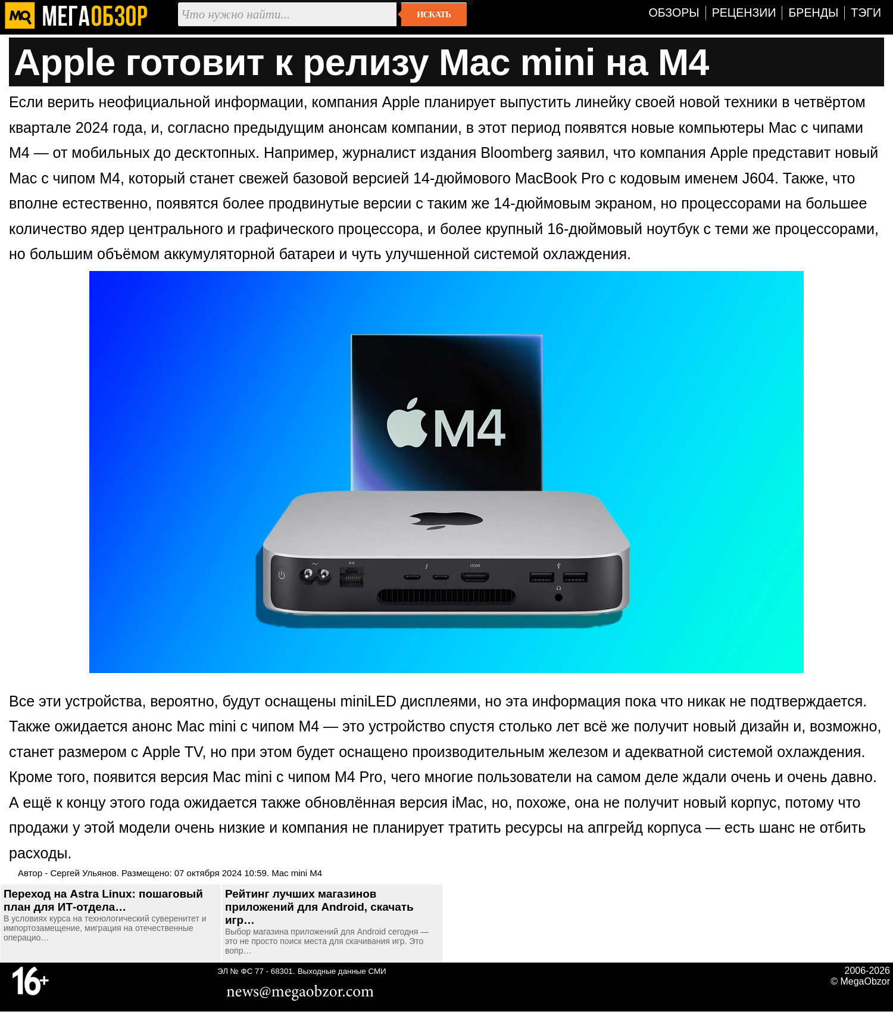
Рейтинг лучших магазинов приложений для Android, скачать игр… (319, 907)
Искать (434, 14)
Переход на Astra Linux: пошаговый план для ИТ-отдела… (103, 900)
